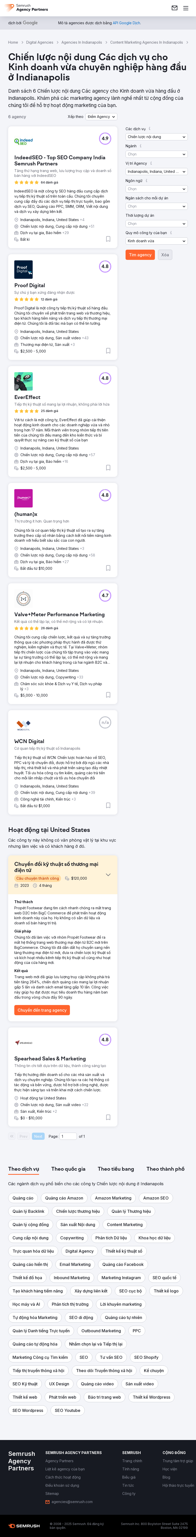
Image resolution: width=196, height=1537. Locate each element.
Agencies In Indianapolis (82, 42)
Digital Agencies (39, 42)
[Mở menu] (186, 8)
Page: (53, 1136)
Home (13, 42)
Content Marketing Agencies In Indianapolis (146, 42)
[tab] (23, 1169)
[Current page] (68, 1136)
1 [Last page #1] (84, 1136)
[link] (175, 8)
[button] (101, 116)
